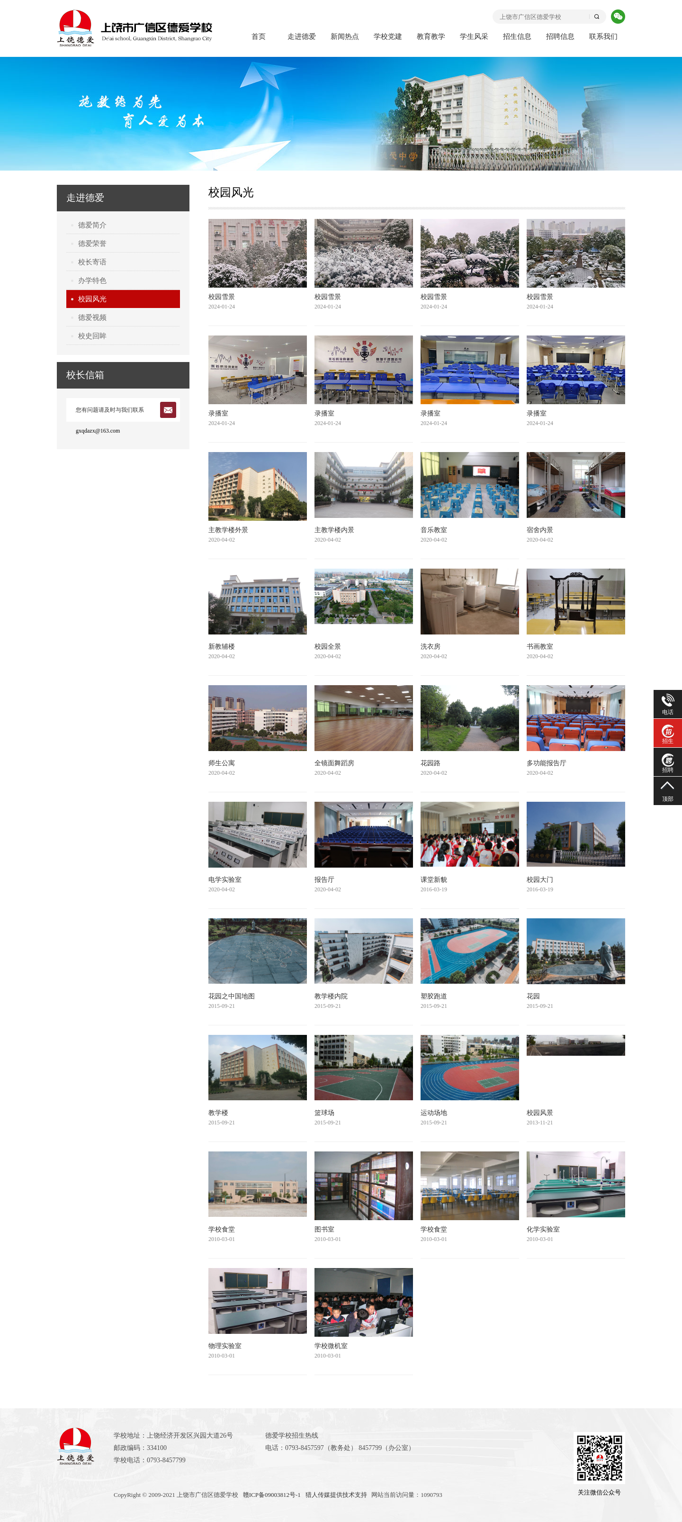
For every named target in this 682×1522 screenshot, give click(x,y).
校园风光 (92, 299)
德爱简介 (92, 225)
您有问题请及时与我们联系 (110, 410)
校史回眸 (92, 336)
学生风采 (474, 36)
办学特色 (92, 280)
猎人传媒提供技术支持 (336, 1494)
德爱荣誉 (92, 243)
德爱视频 (92, 317)
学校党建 (388, 36)
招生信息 (517, 36)
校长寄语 (92, 262)
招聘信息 (560, 36)
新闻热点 (345, 36)
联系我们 (603, 36)
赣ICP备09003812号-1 (272, 1494)
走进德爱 (301, 36)
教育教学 (431, 36)
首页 (258, 36)
